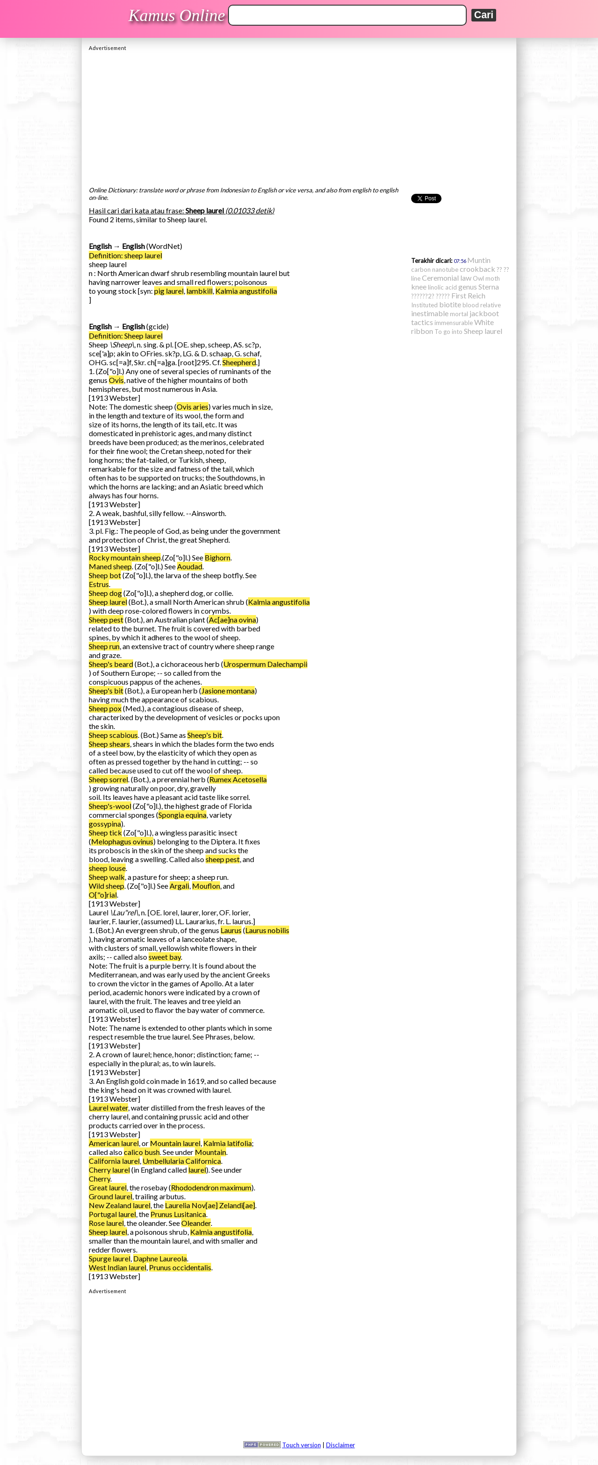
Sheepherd (239, 362)
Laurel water (108, 1107)
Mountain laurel (175, 1143)
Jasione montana (228, 690)
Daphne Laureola (160, 1258)
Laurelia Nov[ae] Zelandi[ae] (210, 1205)
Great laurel (108, 1187)
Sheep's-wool (110, 805)
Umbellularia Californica (181, 1160)
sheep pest (223, 859)
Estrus (99, 584)
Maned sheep (110, 566)
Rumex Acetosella (238, 779)
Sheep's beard (111, 663)
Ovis (116, 379)
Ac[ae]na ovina (232, 619)
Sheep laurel (108, 601)
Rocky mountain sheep (125, 557)
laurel (197, 1169)
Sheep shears (109, 743)
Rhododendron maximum (211, 1187)
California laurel (114, 1160)
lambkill (199, 290)
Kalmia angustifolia (246, 290)
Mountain (210, 1151)
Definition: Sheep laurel (126, 335)
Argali (179, 885)
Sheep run (104, 646)
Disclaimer (340, 1445)
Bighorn (217, 557)
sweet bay (165, 956)
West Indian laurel (117, 1267)
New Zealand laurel (119, 1205)
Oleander (196, 1222)
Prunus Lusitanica (178, 1214)
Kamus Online (176, 15)
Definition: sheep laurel (125, 255)
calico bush (142, 1151)
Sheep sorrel (108, 779)
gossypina (105, 823)
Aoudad (189, 566)
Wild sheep (106, 885)
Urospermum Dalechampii (265, 663)
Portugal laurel (112, 1214)
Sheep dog (105, 592)
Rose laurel (106, 1222)
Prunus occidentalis (180, 1267)
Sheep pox (105, 708)
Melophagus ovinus (122, 841)
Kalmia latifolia (227, 1143)
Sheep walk (107, 876)
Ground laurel (110, 1196)
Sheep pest (106, 619)
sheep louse (107, 867)
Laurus (231, 930)
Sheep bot (105, 575)
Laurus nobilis (267, 930)
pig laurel (169, 290)
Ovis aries (192, 406)
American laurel (114, 1143)
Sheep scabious (113, 734)
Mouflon (206, 885)
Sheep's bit (106, 690)
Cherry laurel (109, 1169)
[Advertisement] (299, 116)
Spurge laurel (109, 1258)
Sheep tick (105, 832)
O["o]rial (103, 894)
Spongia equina (182, 814)
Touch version (301, 1445)
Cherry (99, 1178)
